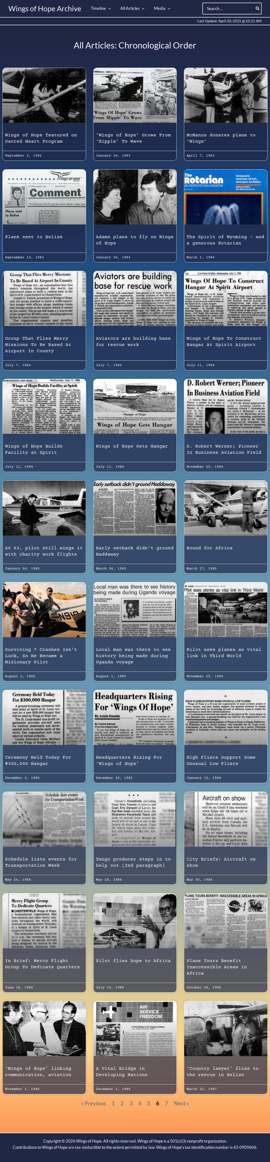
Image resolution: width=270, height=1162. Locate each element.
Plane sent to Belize (34, 237)
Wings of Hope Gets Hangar (132, 446)
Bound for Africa (210, 548)
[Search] (258, 8)
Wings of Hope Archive (44, 8)
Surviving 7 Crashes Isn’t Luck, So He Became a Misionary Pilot (41, 656)
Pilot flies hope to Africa (133, 961)
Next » (181, 1103)
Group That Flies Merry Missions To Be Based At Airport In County (38, 345)
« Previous (93, 1103)
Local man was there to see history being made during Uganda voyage (133, 656)
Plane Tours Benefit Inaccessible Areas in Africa (217, 967)
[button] (107, 8)
